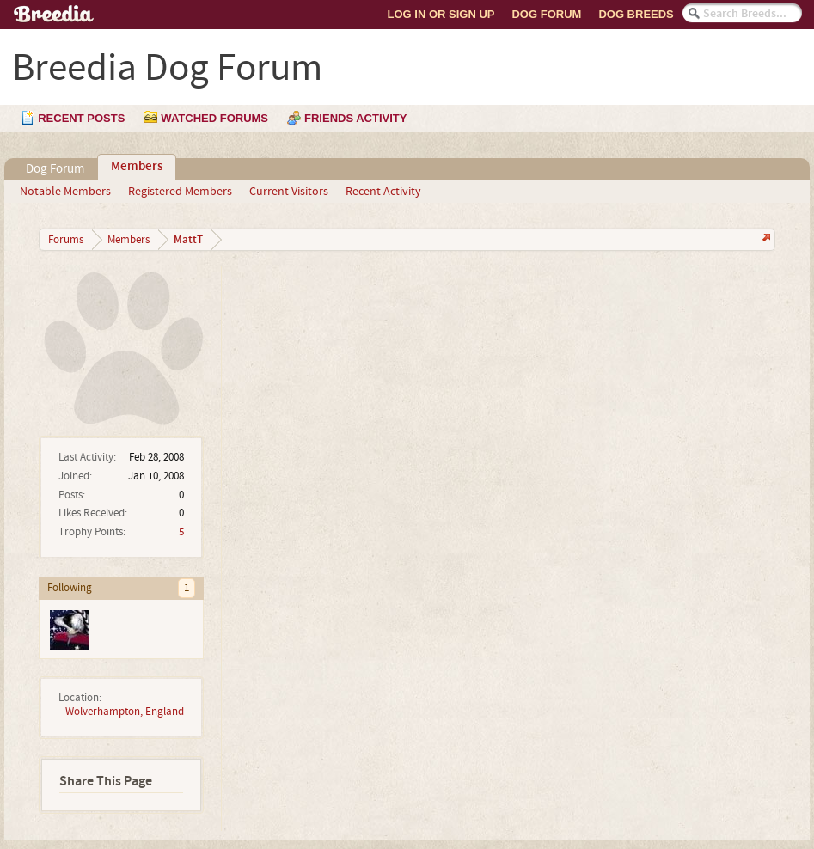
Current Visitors (288, 191)
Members (136, 166)
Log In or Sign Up (441, 14)
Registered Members (180, 191)
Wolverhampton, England (124, 711)
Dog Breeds (635, 14)
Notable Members (65, 191)
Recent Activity (383, 191)
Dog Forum (546, 14)
